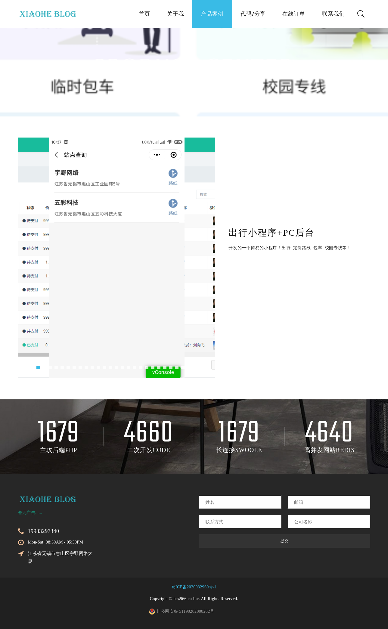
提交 (284, 541)
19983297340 (43, 531)
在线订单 (293, 14)
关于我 (175, 14)
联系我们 (333, 14)
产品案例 (212, 14)
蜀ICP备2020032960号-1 (194, 587)
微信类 (222, 85)
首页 (144, 14)
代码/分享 (253, 14)
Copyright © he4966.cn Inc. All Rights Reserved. (194, 598)
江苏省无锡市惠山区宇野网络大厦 (60, 557)
